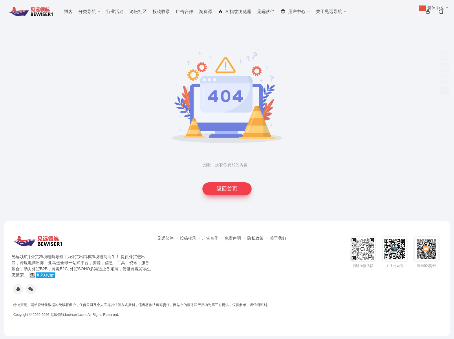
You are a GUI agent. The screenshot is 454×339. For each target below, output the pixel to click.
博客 (68, 11)
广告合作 (184, 11)
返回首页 (227, 189)
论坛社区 (138, 11)
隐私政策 (255, 238)
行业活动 (115, 11)
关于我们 (278, 238)
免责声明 (233, 238)
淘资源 (205, 11)
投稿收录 (161, 11)
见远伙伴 (265, 11)
